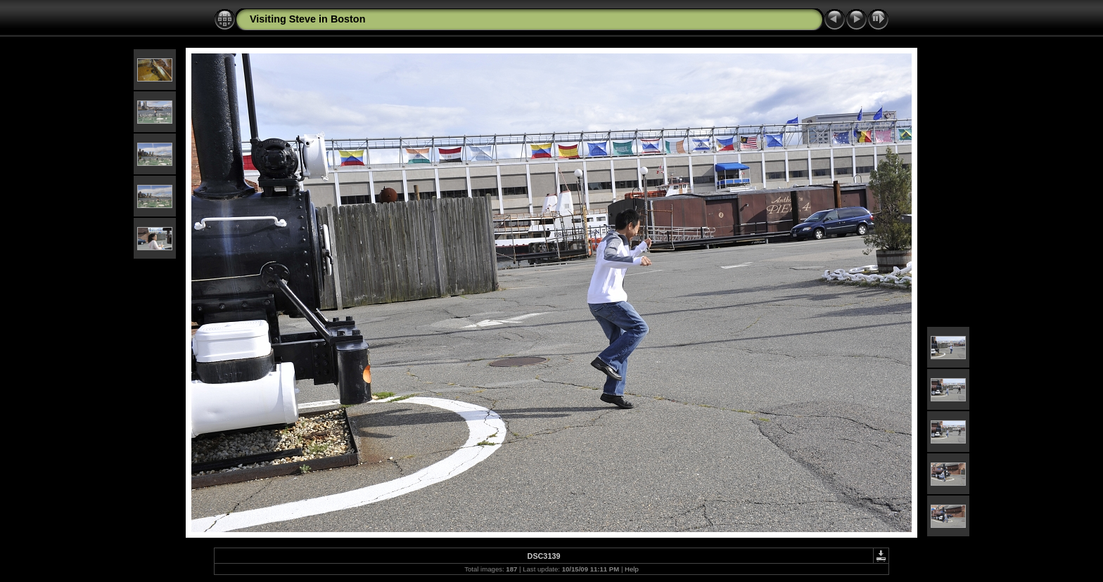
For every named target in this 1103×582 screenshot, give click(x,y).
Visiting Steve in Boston (307, 19)
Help (632, 569)
